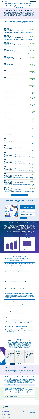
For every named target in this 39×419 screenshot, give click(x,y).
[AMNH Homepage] (5, 1)
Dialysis (6, 392)
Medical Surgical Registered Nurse (29, 389)
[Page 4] (20, 363)
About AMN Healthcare (25, 408)
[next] (33, 355)
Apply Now (33, 1)
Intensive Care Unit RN (17, 391)
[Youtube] (9, 414)
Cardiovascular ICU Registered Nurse (9, 391)
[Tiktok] (8, 414)
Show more (19, 372)
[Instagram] (11, 414)
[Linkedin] (5, 414)
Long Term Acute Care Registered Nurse (19, 393)
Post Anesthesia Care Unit (28, 391)
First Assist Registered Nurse (18, 389)
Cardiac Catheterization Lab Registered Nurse (8, 389)
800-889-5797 (6, 411)
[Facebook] (2, 414)
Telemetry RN (26, 392)
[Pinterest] (7, 414)
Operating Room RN (27, 390)
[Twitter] (4, 414)
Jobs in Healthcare (16, 408)
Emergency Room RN (7, 393)
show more (33, 114)
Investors (23, 411)
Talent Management (17, 411)
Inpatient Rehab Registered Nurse (19, 390)
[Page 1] (18, 363)
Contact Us (31, 408)
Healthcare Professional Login (32, 412)
